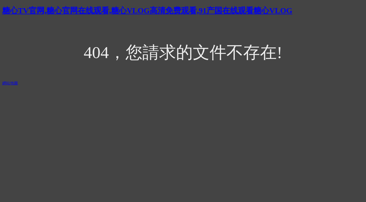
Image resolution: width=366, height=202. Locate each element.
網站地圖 (10, 83)
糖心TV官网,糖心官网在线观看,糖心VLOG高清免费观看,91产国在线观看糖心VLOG (147, 10)
